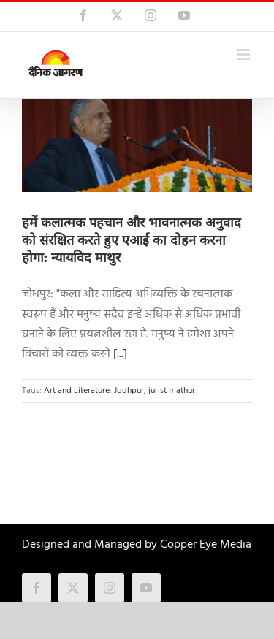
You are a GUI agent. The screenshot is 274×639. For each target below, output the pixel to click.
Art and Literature (77, 390)
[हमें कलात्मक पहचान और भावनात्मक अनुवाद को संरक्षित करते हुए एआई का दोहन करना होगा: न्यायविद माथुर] (137, 145)
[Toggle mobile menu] (244, 54)
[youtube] (146, 587)
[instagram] (109, 587)
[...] (120, 354)
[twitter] (73, 587)
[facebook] (36, 587)
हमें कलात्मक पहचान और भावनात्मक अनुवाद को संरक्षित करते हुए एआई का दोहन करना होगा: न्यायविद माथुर (131, 240)
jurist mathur (171, 390)
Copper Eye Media (205, 544)
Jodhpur (129, 390)
